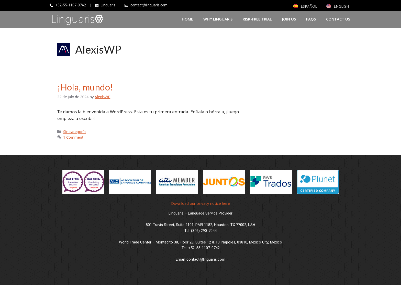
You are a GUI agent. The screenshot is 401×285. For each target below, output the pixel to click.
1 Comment (73, 137)
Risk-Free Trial (257, 19)
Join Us (289, 19)
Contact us (338, 19)
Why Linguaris (217, 19)
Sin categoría (74, 131)
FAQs (311, 19)
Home (187, 19)
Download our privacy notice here (200, 203)
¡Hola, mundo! (85, 87)
